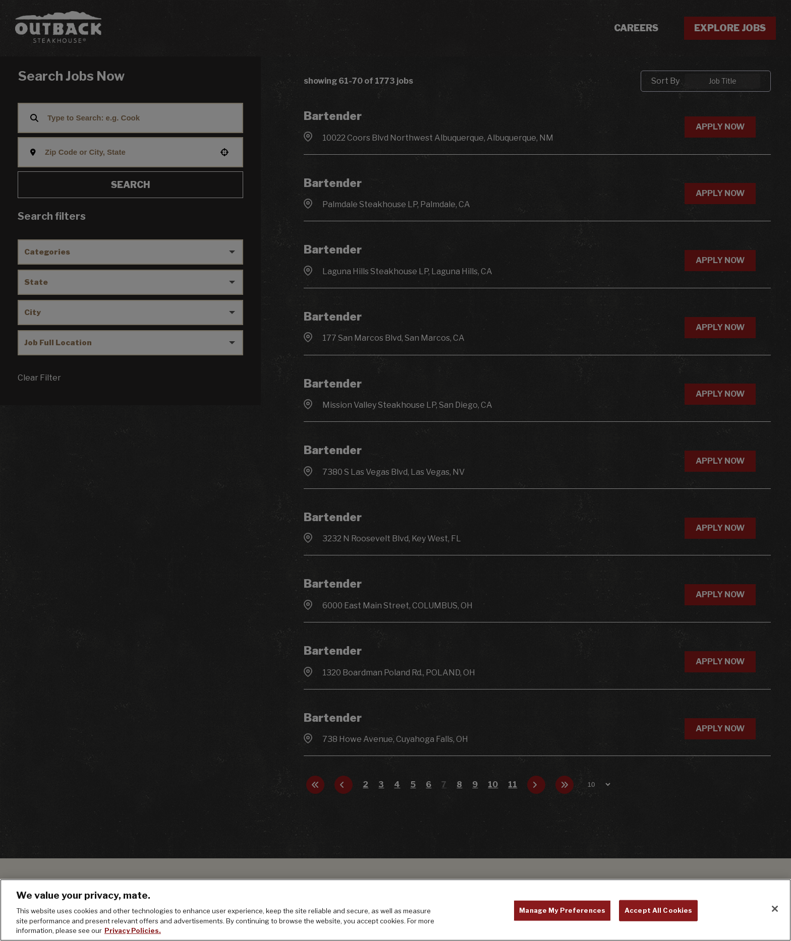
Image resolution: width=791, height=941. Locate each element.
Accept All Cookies (658, 910)
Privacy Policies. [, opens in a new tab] (132, 930)
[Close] (775, 909)
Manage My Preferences (562, 910)
